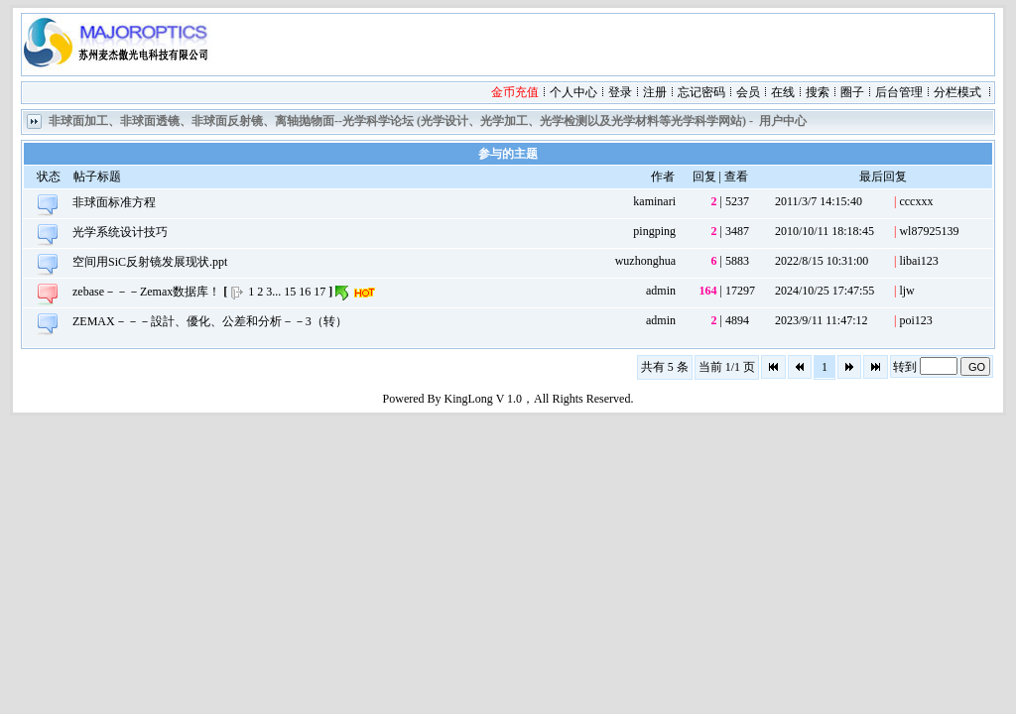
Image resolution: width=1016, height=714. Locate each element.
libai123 (918, 261)
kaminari (654, 201)
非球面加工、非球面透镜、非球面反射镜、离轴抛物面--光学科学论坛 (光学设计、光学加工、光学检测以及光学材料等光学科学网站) (397, 121)
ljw (906, 291)
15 (290, 291)
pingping (654, 231)
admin (661, 291)
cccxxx (916, 201)
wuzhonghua (645, 261)
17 (319, 291)
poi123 (915, 320)
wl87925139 (928, 231)
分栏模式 (957, 92)
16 (305, 291)
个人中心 (573, 92)
